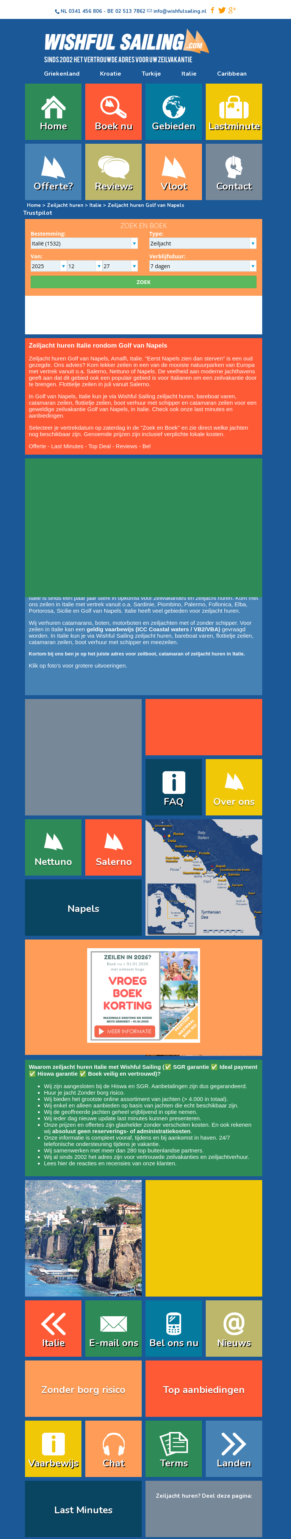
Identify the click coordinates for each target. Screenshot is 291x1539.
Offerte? (53, 186)
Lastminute (234, 126)
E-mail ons (113, 1343)
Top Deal (99, 446)
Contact (234, 186)
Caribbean (232, 74)
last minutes (132, 1118)
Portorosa (41, 610)
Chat (113, 1463)
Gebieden (174, 126)
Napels (146, 371)
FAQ (174, 801)
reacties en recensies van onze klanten (126, 1163)
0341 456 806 (85, 11)
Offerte (37, 446)
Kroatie (110, 74)
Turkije (151, 74)
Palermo (194, 604)
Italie (189, 74)
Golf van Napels (101, 610)
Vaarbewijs (53, 1463)
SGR (142, 1086)
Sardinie (143, 604)
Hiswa (119, 1086)
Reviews (114, 186)
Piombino (169, 604)
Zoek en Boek (160, 427)
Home (53, 126)
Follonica (219, 604)
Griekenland (62, 74)
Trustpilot (37, 213)
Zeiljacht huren (65, 205)
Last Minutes (67, 446)
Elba (240, 604)
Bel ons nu (174, 1343)
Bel (146, 446)
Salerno (96, 371)
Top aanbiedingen (204, 1389)
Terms (174, 1463)
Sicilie (63, 610)
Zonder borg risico (100, 1092)
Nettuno (120, 371)
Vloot (174, 186)
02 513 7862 (130, 11)
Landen (234, 1463)
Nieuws (234, 1343)
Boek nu (114, 126)
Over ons (234, 801)
